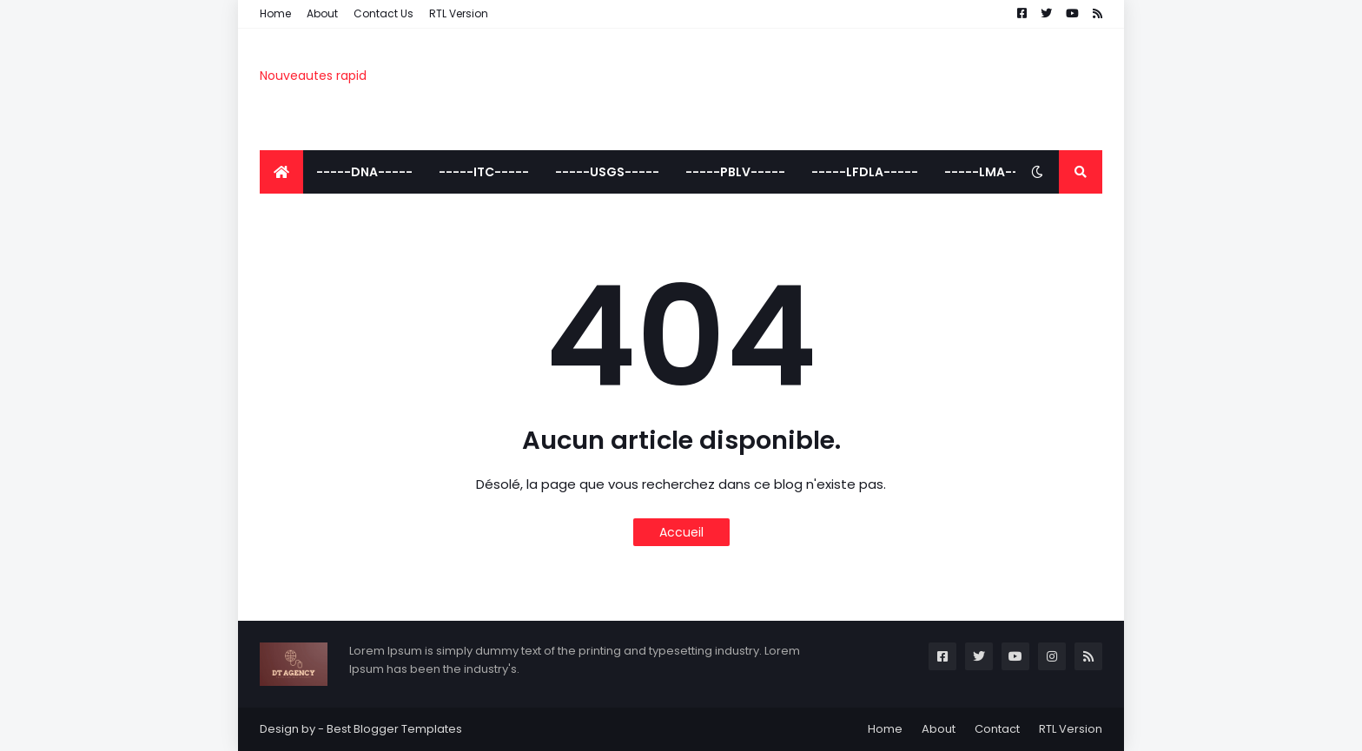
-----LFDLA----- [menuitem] (864, 172)
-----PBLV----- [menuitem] (735, 172)
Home (275, 13)
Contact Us (383, 13)
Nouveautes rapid (313, 75)
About (322, 13)
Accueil (681, 532)
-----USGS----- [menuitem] (607, 172)
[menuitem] (281, 172)
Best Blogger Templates (394, 729)
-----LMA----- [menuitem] (992, 172)
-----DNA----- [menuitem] (364, 172)
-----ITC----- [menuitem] (484, 172)
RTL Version (458, 13)
